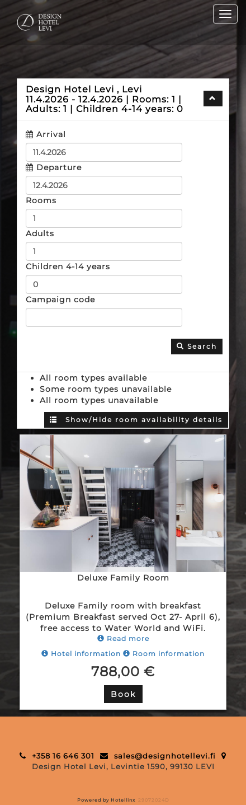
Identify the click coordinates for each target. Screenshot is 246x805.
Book (123, 694)
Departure (59, 167)
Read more (123, 638)
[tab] (123, 99)
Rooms (41, 200)
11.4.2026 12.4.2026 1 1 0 (104, 99)
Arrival (51, 134)
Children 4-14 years (68, 266)
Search (197, 346)
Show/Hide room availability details (136, 419)
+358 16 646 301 (63, 755)
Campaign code (60, 299)
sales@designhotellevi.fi (165, 755)
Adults (40, 233)
